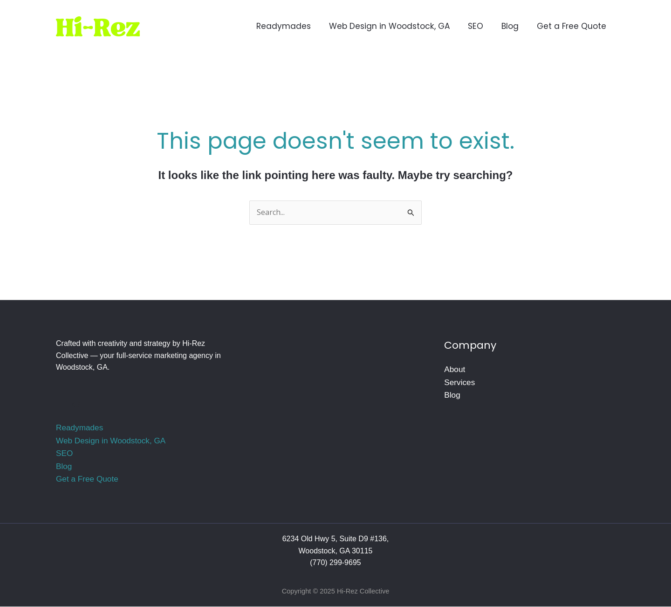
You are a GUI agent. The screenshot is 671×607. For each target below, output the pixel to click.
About (454, 369)
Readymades (79, 427)
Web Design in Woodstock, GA (111, 440)
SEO (64, 453)
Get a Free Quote (87, 479)
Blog (64, 466)
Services (459, 382)
